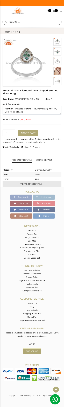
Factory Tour (32, 234)
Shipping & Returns (32, 313)
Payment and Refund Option (32, 280)
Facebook (21, 197)
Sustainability (32, 287)
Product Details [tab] (22, 160)
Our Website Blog (32, 251)
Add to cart (28, 133)
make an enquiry (31, 147)
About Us (32, 230)
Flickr (44, 216)
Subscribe (32, 351)
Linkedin (21, 209)
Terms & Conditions (32, 274)
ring (17, 31)
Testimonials (32, 284)
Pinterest (44, 203)
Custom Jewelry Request (32, 247)
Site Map (32, 241)
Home (8, 31)
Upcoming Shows (32, 244)
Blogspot (21, 216)
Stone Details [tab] (44, 160)
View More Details (32, 184)
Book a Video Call (32, 258)
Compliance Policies (32, 291)
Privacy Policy (32, 277)
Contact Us (32, 303)
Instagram (44, 197)
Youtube (21, 203)
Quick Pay (32, 317)
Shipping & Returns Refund (32, 320)
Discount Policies (32, 270)
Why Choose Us (32, 237)
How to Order (32, 310)
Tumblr (44, 209)
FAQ (32, 307)
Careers (32, 254)
